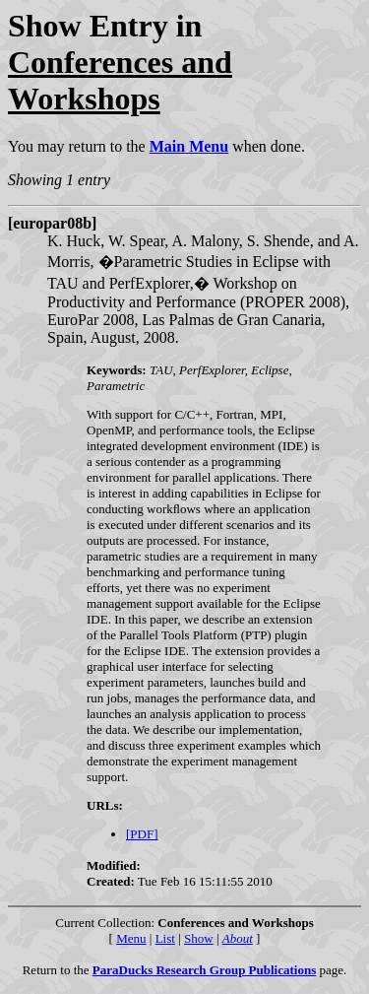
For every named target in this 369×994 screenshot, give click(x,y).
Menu (131, 938)
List (165, 938)
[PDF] (142, 834)
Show (199, 938)
